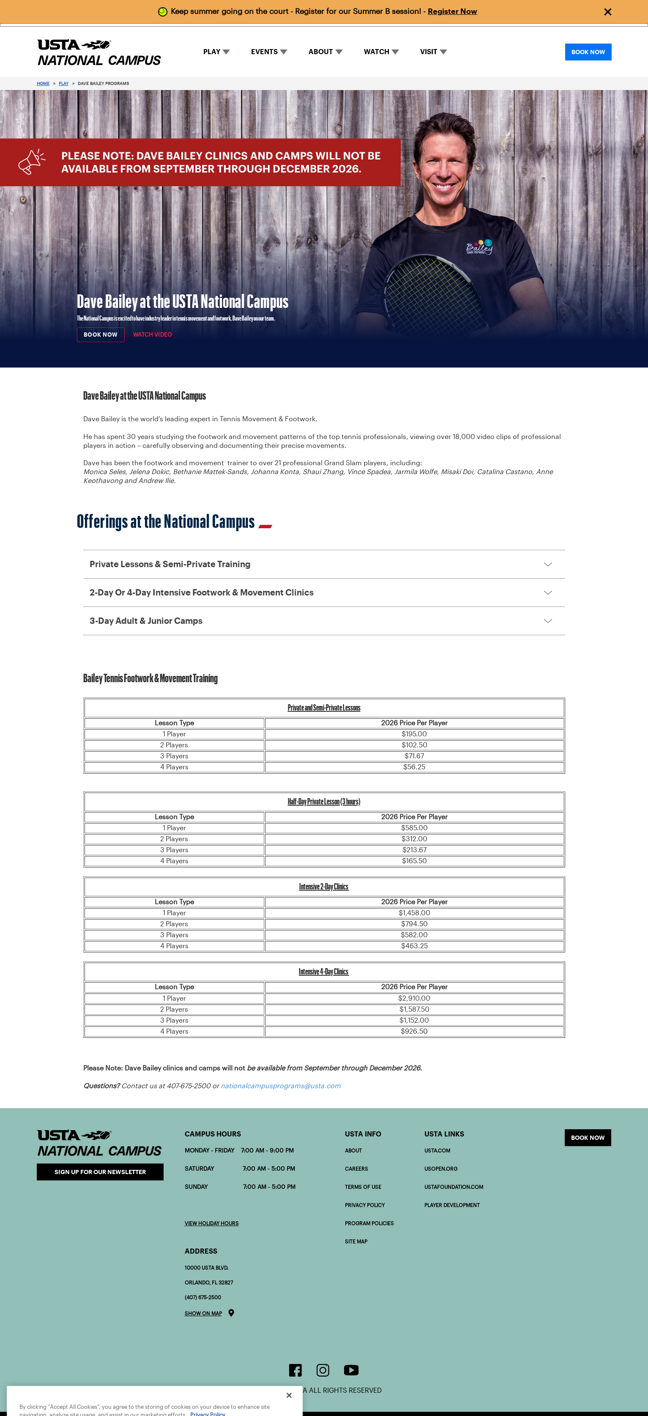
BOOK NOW (588, 52)
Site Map (356, 1241)
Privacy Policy (365, 1205)
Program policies (369, 1223)
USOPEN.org (440, 1169)
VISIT (428, 51)
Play (63, 83)
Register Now (452, 11)
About (353, 1150)
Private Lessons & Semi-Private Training (170, 564)
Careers (356, 1169)
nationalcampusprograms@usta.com (281, 1085)
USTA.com (437, 1150)
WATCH (376, 51)
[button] (324, 564)
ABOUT (321, 51)
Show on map (203, 1313)
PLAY (211, 51)
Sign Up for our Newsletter (100, 1172)
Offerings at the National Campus (175, 521)
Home (43, 83)
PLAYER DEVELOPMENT (452, 1205)
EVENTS (264, 51)
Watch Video (152, 335)
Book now (588, 1138)
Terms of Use (363, 1187)
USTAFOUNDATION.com (453, 1187)
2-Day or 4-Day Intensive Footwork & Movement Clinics (202, 592)
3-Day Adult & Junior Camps (146, 621)
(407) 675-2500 (203, 1297)
